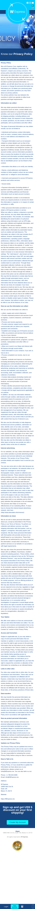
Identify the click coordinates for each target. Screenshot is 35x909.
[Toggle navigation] (33, 906)
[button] (6, 906)
